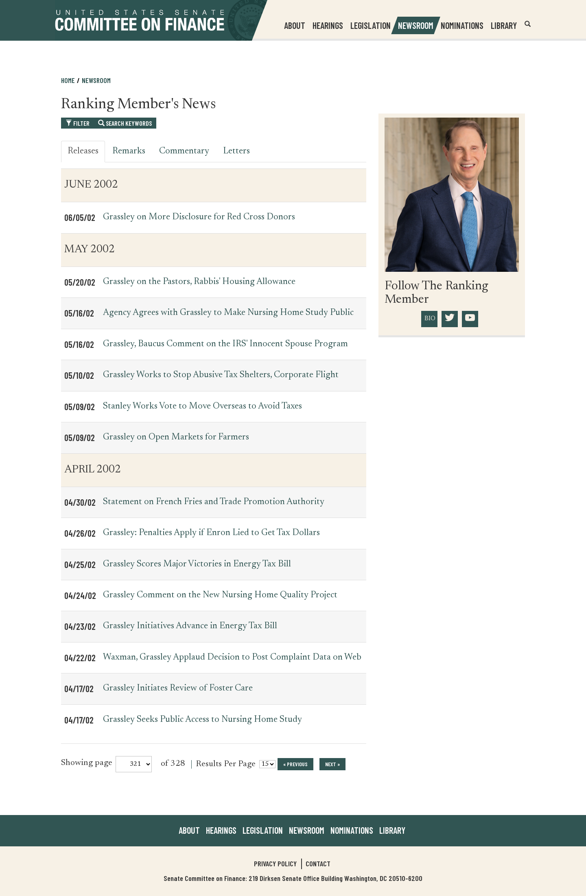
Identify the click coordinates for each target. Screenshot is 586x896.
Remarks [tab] (128, 151)
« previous (295, 764)
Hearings (328, 25)
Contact (318, 863)
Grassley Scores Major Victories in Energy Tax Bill (197, 564)
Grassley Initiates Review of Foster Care (178, 688)
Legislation (370, 25)
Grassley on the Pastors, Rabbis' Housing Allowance (199, 282)
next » (332, 764)
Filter (78, 123)
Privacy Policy (275, 863)
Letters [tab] (236, 151)
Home (68, 80)
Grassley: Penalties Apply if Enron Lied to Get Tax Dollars (211, 533)
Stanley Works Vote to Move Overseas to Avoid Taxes (202, 406)
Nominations (462, 25)
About (189, 830)
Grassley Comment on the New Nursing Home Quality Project (220, 595)
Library (504, 25)
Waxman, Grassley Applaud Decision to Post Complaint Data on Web (232, 657)
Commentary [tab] (184, 151)
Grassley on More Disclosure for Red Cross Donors (199, 217)
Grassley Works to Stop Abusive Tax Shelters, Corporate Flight (221, 375)
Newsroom (96, 80)
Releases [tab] (83, 151)
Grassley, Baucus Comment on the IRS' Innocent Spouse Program (225, 344)
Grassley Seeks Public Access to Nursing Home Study (202, 719)
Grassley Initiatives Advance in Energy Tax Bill (190, 626)
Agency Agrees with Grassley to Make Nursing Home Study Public (228, 312)
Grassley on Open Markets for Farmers (176, 437)
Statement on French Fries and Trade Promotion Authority (213, 502)
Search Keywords (125, 123)
